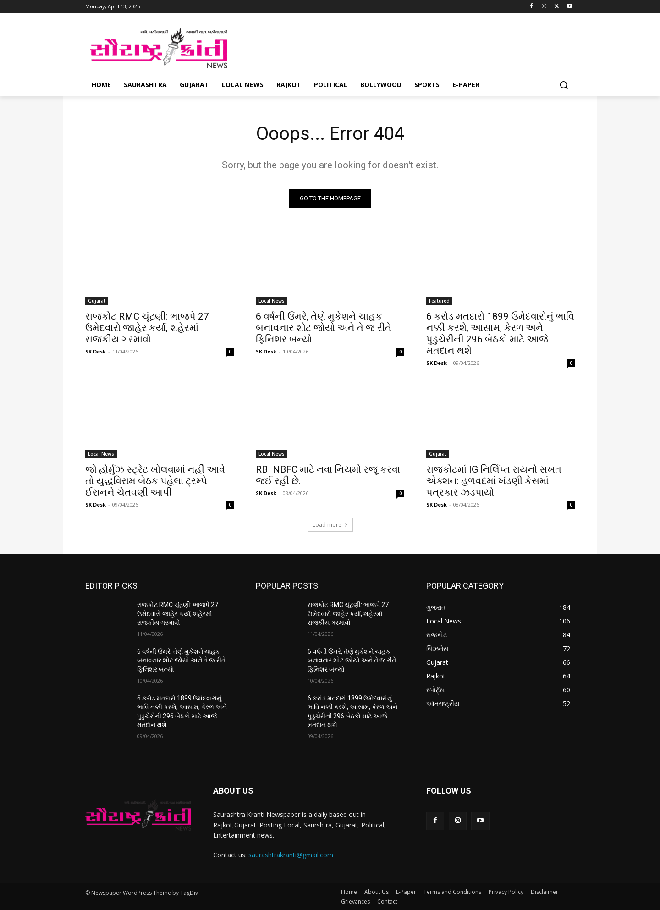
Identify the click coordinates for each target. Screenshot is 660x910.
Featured (439, 301)
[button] (564, 85)
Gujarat (96, 301)
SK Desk (95, 351)
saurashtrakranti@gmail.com (290, 854)
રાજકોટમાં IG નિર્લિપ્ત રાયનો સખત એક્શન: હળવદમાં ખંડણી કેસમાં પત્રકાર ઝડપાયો (493, 481)
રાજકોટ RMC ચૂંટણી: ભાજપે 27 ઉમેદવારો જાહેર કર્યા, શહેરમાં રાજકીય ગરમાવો (147, 328)
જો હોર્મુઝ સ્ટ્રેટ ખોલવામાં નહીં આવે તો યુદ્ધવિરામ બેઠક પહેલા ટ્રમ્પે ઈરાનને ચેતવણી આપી (155, 481)
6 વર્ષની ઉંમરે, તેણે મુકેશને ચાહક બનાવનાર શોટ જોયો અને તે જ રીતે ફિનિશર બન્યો (323, 328)
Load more (330, 525)
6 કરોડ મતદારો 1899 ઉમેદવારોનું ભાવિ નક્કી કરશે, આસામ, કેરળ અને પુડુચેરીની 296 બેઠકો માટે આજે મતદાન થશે (500, 333)
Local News (271, 301)
